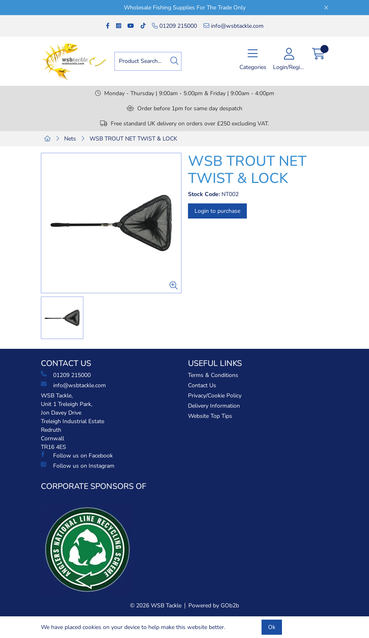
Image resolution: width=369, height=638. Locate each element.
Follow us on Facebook (77, 455)
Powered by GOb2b (213, 605)
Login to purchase (217, 211)
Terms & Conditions (213, 375)
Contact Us (202, 385)
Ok (271, 627)
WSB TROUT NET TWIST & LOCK (133, 139)
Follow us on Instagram (77, 466)
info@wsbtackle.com (234, 26)
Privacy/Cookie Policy (215, 395)
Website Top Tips (210, 416)
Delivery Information (214, 406)
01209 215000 (174, 26)
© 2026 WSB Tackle (155, 605)
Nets (70, 139)
